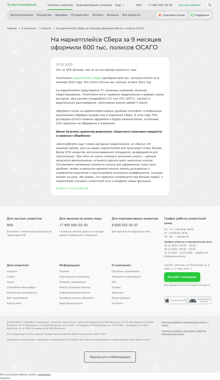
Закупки (64, 271)
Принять (5, 378)
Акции (11, 282)
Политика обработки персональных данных (184, 322)
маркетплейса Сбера (87, 78)
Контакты (117, 303)
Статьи (11, 276)
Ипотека (97, 15)
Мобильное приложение (22, 292)
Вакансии (117, 292)
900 (138, 5)
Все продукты (131, 15)
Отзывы (116, 287)
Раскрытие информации (126, 276)
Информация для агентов (74, 292)
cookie (165, 325)
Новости (12, 271)
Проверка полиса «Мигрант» (76, 298)
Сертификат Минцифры (21, 287)
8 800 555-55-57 (125, 225)
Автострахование (21, 15)
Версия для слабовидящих (110, 357)
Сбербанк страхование (125, 271)
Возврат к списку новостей (72, 188)
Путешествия (80, 15)
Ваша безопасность (71, 303)
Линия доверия (121, 298)
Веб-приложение (17, 298)
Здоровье (61, 15)
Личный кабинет (189, 5)
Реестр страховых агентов (74, 287)
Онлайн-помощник (182, 277)
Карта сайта (14, 303)
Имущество (44, 15)
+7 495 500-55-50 (160, 5)
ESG (114, 282)
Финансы (113, 15)
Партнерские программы (74, 276)
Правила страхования (72, 282)
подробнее (44, 374)
